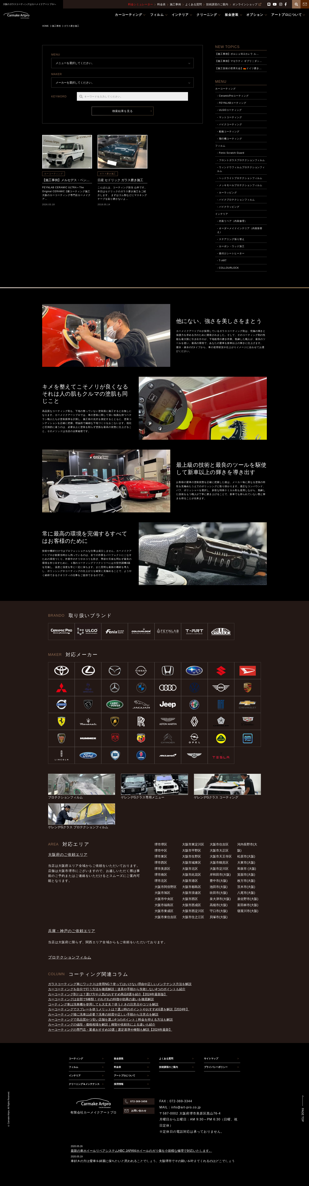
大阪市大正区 (219, 850)
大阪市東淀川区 (193, 844)
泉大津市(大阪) (220, 899)
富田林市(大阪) (247, 905)
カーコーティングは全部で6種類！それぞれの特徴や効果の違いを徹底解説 (101, 999)
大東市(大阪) (246, 862)
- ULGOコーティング (229, 110)
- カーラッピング (227, 192)
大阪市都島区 (191, 887)
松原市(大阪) (246, 856)
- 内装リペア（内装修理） (232, 221)
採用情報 (118, 1084)
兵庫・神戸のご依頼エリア (71, 931)
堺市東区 (160, 856)
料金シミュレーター (140, 4)
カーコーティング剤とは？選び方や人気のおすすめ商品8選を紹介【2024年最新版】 (107, 994)
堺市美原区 (162, 868)
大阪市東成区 (163, 911)
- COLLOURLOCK (228, 267)
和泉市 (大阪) (246, 868)
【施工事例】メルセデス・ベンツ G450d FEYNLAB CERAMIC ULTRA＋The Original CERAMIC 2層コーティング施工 (67, 180)
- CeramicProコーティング (233, 95)
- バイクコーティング (229, 124)
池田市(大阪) (219, 887)
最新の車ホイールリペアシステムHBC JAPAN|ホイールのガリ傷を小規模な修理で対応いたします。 (141, 1150)
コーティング (76, 1058)
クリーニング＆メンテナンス (84, 1084)
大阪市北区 (190, 868)
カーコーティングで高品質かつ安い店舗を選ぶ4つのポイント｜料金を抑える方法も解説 (110, 1019)
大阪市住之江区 (193, 917)
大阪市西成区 (191, 905)
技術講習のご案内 (217, 4)
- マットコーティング (229, 117)
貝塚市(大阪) (219, 917)
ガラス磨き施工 (108, 173)
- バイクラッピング (228, 206)
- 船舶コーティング (228, 131)
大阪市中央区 (163, 899)
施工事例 (175, 4)
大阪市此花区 (191, 874)
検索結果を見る (122, 111)
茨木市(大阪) (246, 887)
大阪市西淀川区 (193, 911)
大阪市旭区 (162, 892)
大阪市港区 (190, 880)
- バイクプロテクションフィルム (236, 199)
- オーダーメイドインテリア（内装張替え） (239, 230)
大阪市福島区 (163, 905)
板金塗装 (118, 1058)
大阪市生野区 (191, 856)
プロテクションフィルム (69, 957)
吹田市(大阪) (219, 892)
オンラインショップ (247, 4)
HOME (45, 26)
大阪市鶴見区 (219, 862)
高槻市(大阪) (219, 905)
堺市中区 (160, 850)
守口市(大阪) (219, 911)
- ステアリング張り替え (231, 239)
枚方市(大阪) (246, 880)
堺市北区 (160, 880)
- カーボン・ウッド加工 (231, 246)
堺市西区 (160, 862)
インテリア (221, 214)
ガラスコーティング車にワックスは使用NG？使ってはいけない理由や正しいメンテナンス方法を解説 (120, 984)
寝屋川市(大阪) (247, 911)
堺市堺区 (160, 844)
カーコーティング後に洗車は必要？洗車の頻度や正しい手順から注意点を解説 (103, 1014)
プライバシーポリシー (216, 1067)
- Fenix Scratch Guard (230, 153)
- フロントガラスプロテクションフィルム (241, 160)
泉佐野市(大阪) (247, 899)
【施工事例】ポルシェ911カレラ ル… (237, 54)
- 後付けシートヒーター (231, 253)
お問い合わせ (139, 1110)
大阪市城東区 (191, 862)
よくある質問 (193, 4)
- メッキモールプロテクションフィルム (239, 185)
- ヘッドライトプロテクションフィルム (239, 178)
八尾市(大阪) (246, 892)
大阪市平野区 (191, 850)
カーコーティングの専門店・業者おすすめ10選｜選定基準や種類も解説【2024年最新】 (110, 1029)
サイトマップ (211, 1058)
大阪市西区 (190, 899)
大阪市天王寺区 (221, 856)
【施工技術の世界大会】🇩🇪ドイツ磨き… (238, 68)
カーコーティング (53, 173)
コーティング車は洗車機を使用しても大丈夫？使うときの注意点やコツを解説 (103, 1004)
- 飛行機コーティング (229, 138)
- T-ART (222, 260)
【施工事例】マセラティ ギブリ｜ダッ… (238, 61)
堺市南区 (160, 874)
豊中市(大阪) (219, 880)
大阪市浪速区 (191, 892)
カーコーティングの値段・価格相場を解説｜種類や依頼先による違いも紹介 (101, 1024)
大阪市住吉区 (219, 844)
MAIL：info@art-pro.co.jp (180, 1107)
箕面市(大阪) (246, 874)
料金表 (161, 4)
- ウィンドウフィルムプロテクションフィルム (241, 169)
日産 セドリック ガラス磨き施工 (120, 180)
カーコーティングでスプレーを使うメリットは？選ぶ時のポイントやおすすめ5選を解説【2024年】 (118, 1009)
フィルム (220, 145)
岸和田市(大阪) (220, 874)
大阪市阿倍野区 (165, 887)
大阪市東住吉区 (165, 917)
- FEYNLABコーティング (231, 103)
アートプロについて (124, 1075)
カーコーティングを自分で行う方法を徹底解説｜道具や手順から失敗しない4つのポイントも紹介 (116, 989)
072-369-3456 (138, 1101)
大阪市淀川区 (219, 868)
